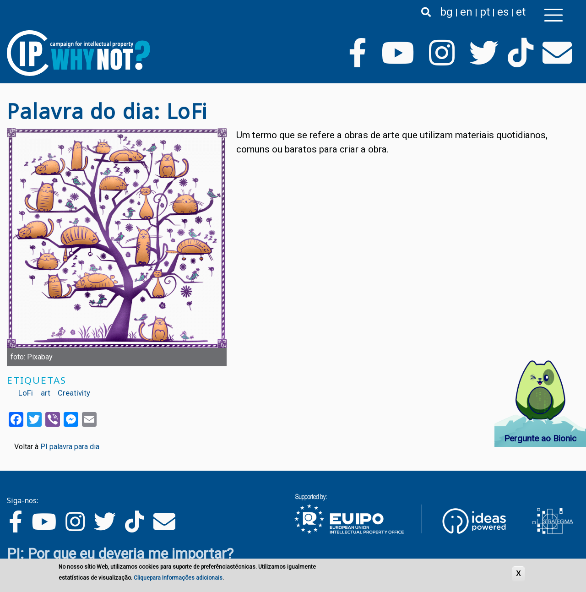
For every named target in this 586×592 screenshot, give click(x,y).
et (521, 11)
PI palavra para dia (69, 446)
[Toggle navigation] (553, 15)
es (503, 11)
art (45, 393)
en (466, 11)
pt (485, 11)
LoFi (25, 393)
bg (446, 11)
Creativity (74, 393)
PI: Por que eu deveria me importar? (120, 553)
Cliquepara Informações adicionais (178, 578)
